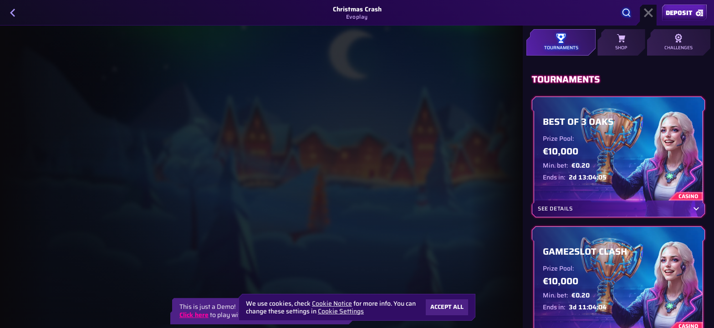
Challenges (678, 42)
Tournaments (561, 42)
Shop (621, 42)
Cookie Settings (341, 311)
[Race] (648, 13)
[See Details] (696, 208)
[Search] (626, 13)
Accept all (447, 307)
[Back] (12, 12)
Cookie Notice (332, 304)
